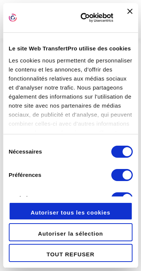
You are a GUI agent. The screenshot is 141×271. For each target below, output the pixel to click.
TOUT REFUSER (71, 254)
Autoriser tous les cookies (71, 212)
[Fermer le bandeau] (129, 18)
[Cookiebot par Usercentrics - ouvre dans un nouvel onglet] (84, 18)
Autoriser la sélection (70, 233)
